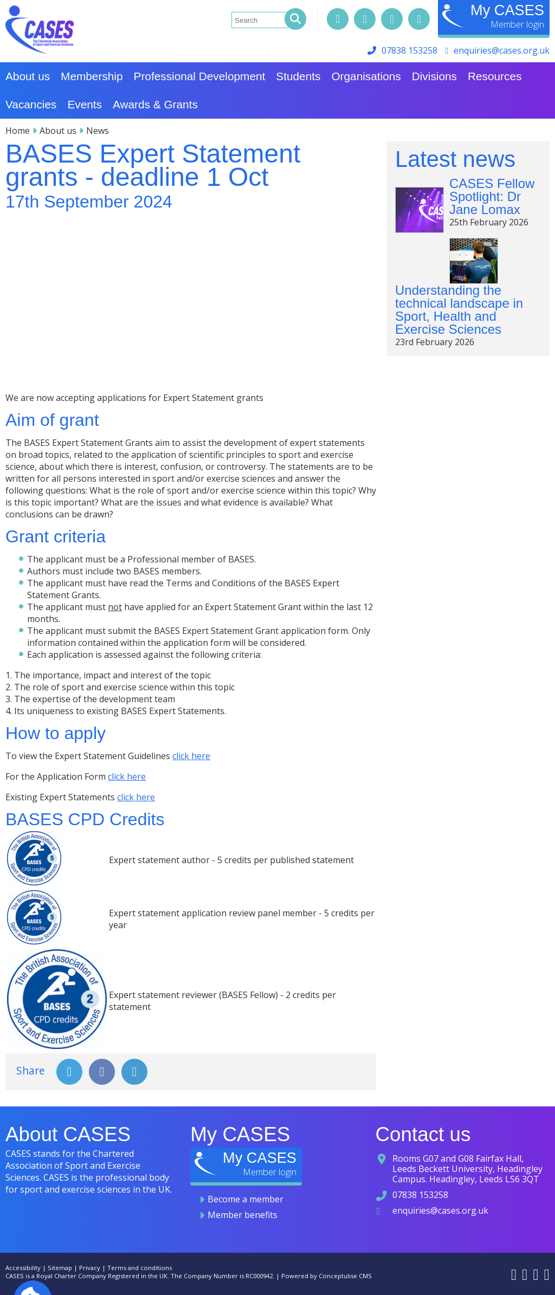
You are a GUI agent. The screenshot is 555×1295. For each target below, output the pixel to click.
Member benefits (243, 1215)
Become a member (245, 1199)
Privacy (89, 1268)
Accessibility (23, 1268)
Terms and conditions (139, 1268)
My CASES (507, 10)
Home (17, 131)
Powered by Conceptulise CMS (326, 1276)
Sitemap (60, 1268)
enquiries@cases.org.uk (502, 50)
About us (58, 131)
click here (191, 756)
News (97, 131)
